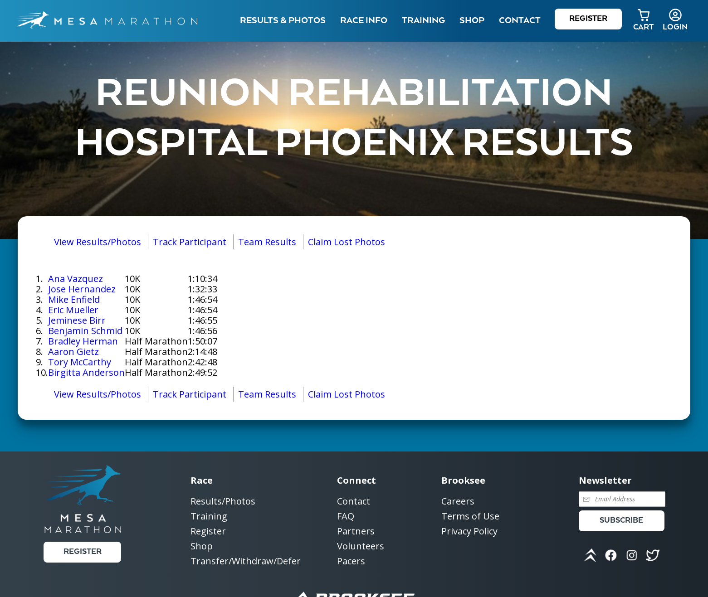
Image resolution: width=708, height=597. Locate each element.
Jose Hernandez (82, 289)
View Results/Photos (97, 242)
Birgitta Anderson (86, 372)
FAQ (345, 516)
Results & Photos (283, 20)
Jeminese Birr (77, 320)
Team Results (267, 242)
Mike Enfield (74, 299)
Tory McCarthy (79, 362)
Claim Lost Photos (346, 242)
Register (588, 19)
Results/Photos (222, 501)
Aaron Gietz (73, 351)
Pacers (351, 561)
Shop (471, 20)
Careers (457, 501)
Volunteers (360, 546)
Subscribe (621, 520)
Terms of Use (470, 516)
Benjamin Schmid (85, 331)
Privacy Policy (469, 531)
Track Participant (189, 242)
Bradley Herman (83, 341)
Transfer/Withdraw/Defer (245, 561)
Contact (353, 501)
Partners (356, 531)
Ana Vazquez (75, 278)
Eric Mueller (73, 310)
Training (208, 516)
